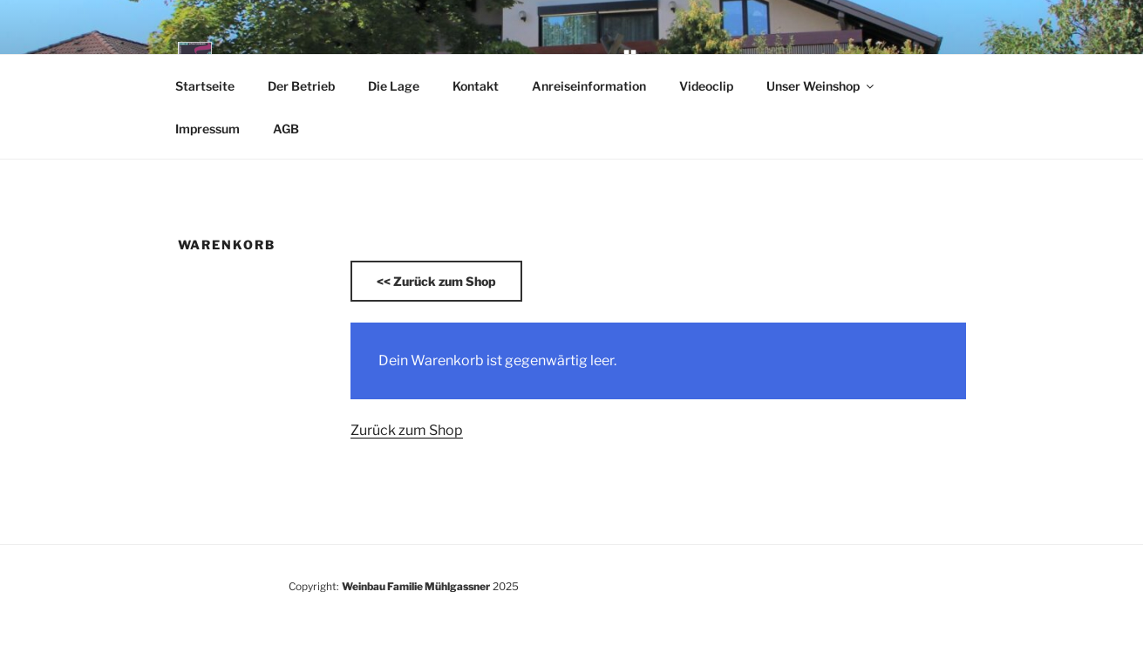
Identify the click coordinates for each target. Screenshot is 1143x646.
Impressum (207, 128)
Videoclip (706, 85)
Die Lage (393, 85)
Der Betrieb (301, 85)
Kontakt (475, 85)
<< (436, 281)
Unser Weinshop (821, 85)
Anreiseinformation (589, 85)
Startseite (205, 85)
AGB (286, 128)
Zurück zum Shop (406, 430)
